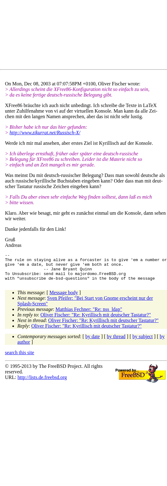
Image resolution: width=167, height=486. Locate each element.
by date (93, 342)
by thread (116, 342)
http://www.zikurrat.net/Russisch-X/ (45, 132)
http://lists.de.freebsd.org (42, 382)
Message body (64, 298)
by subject (143, 342)
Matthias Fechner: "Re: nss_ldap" (88, 314)
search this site (19, 358)
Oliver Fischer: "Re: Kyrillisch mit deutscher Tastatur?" (96, 320)
